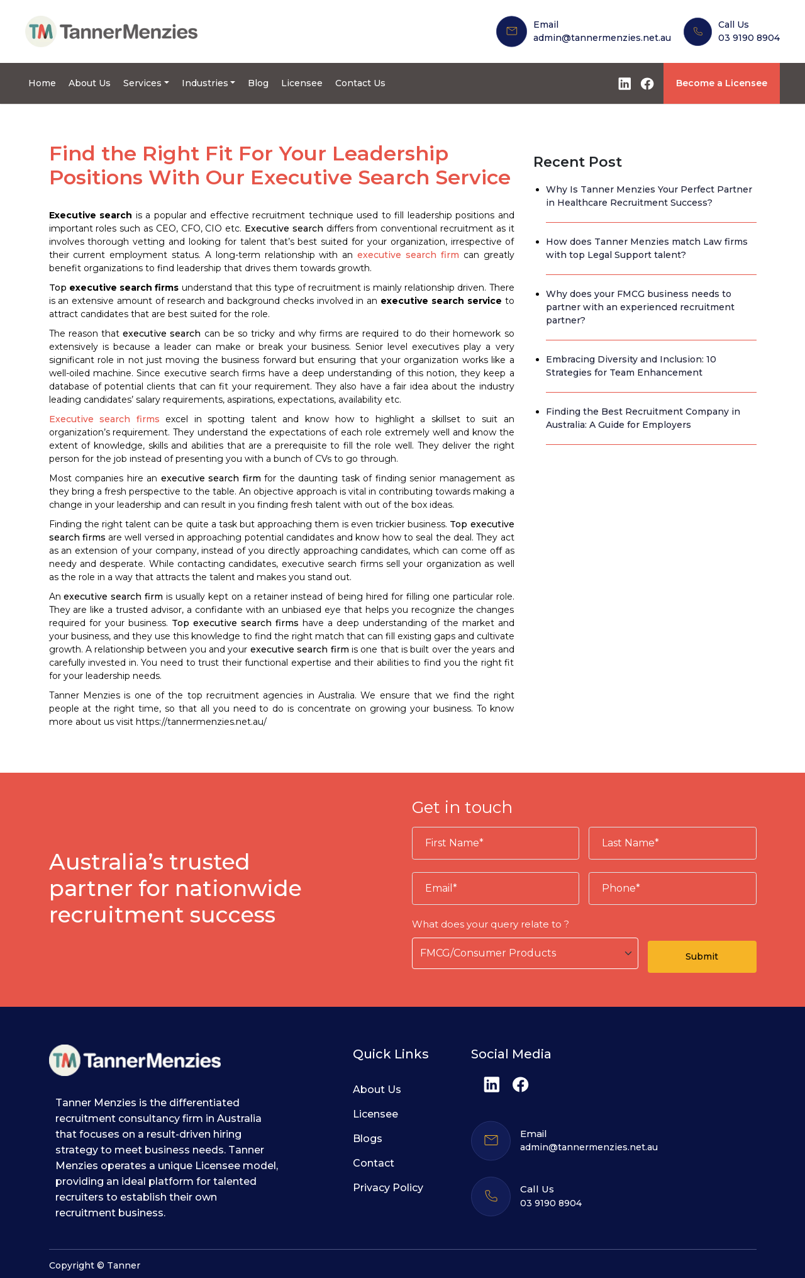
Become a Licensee (721, 83)
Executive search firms (104, 419)
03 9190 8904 (749, 37)
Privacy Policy (388, 1188)
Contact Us (360, 83)
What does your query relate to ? (490, 924)
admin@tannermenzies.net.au (602, 37)
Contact (373, 1163)
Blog (258, 83)
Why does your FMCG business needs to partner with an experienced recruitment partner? (640, 307)
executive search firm (408, 255)
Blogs (367, 1139)
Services (142, 83)
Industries (205, 83)
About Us (90, 83)
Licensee (302, 83)
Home (42, 83)
